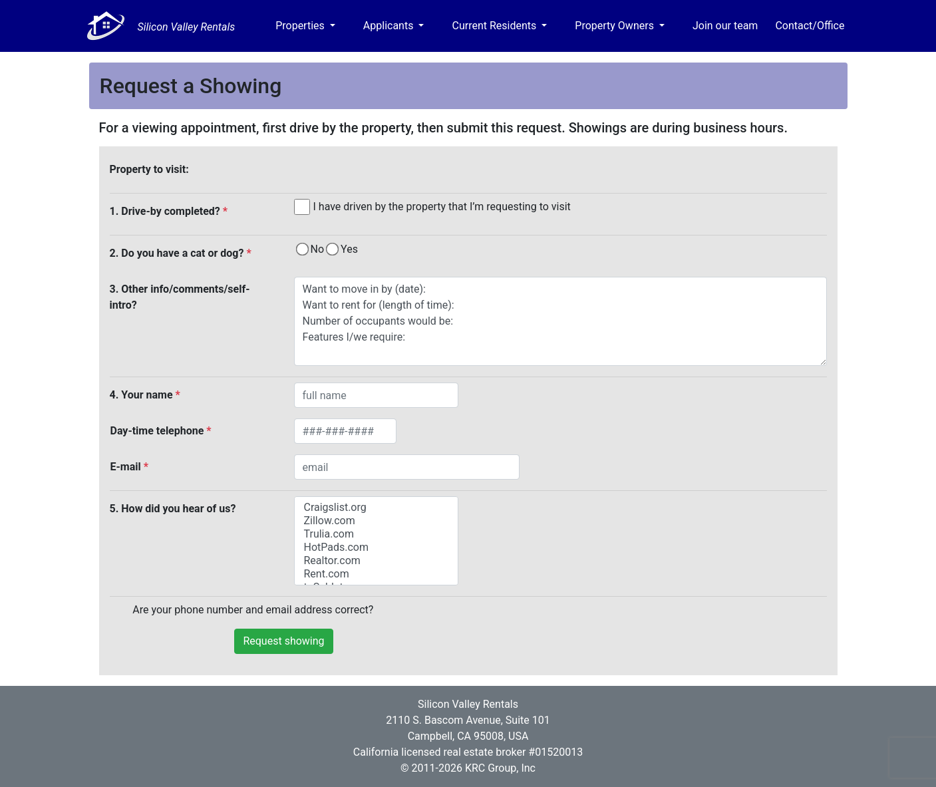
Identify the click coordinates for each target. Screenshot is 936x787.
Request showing (283, 641)
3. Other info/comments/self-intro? (180, 297)
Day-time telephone (161, 430)
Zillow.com (376, 521)
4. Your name (145, 395)
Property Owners (616, 25)
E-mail (129, 466)
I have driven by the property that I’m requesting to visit (442, 206)
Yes (349, 249)
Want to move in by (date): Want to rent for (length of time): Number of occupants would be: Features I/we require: (560, 321)
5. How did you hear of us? (173, 508)
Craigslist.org (376, 507)
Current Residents (495, 25)
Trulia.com (376, 534)
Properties (301, 25)
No (318, 249)
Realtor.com (376, 560)
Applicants (389, 25)
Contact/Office (809, 25)
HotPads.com (376, 547)
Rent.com (376, 574)
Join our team (725, 25)
